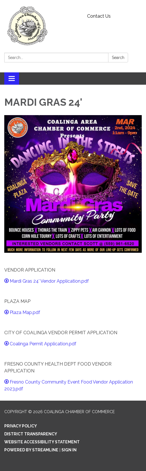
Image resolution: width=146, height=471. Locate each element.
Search (118, 57)
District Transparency (30, 434)
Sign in (69, 450)
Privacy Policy (20, 426)
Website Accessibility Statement (42, 442)
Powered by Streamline (31, 450)
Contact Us (99, 16)
